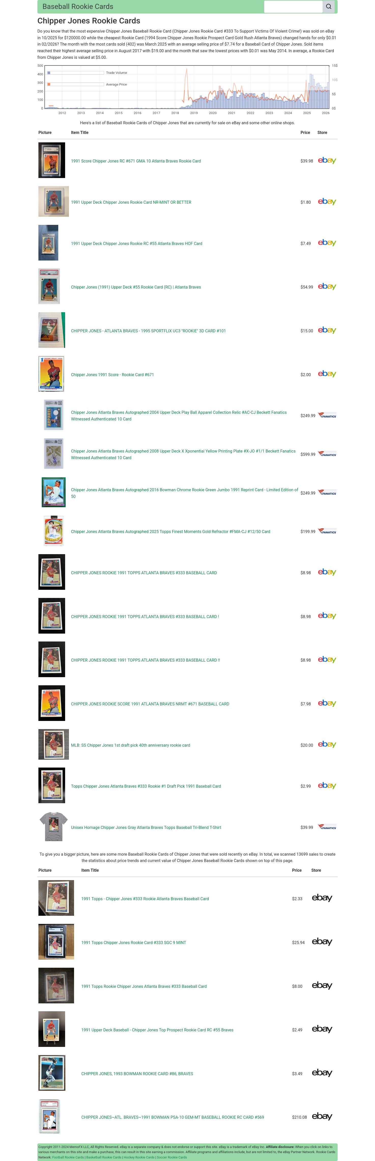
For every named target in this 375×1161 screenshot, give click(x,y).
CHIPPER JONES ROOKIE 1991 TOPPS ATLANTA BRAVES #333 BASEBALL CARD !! (145, 660)
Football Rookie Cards (68, 1157)
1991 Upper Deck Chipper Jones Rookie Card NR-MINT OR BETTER (131, 202)
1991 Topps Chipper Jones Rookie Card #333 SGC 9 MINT (133, 942)
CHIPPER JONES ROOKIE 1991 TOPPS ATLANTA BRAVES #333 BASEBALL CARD (144, 572)
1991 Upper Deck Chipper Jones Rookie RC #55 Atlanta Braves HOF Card (136, 243)
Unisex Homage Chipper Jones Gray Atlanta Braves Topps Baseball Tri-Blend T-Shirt (146, 827)
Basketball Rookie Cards (103, 1157)
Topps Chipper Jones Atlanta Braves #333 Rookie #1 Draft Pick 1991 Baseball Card (146, 786)
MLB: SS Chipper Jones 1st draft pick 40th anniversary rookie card (130, 745)
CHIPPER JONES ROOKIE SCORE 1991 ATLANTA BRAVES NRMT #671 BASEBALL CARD (150, 704)
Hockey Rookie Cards (139, 1157)
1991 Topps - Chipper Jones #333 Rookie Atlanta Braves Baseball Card (145, 898)
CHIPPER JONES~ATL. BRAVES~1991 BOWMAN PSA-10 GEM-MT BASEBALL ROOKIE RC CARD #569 (172, 1117)
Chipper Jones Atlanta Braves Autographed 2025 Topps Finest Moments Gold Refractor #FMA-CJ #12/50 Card (170, 531)
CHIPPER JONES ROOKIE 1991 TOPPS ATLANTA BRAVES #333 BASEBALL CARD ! (145, 616)
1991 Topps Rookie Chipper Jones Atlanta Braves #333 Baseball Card (144, 986)
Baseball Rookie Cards (77, 6)
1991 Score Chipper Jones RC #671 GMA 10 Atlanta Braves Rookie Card (136, 161)
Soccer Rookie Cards (172, 1157)
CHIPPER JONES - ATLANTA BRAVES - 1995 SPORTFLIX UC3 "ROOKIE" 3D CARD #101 (148, 331)
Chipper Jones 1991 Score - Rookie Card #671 (112, 374)
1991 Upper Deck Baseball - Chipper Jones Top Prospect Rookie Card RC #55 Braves (157, 1030)
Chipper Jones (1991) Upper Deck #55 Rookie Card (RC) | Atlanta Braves (136, 287)
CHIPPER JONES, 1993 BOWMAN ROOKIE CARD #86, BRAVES (137, 1073)
